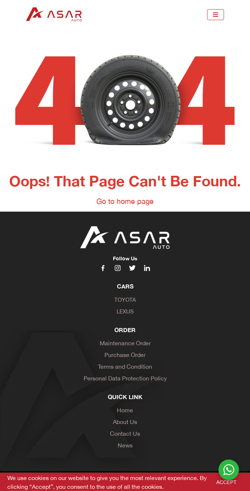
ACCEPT (226, 481)
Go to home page (125, 200)
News (125, 444)
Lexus (125, 311)
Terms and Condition (125, 366)
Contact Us (125, 433)
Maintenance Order (125, 342)
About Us (125, 421)
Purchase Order (125, 354)
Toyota (125, 299)
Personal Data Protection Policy (125, 377)
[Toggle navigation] (215, 14)
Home (125, 409)
